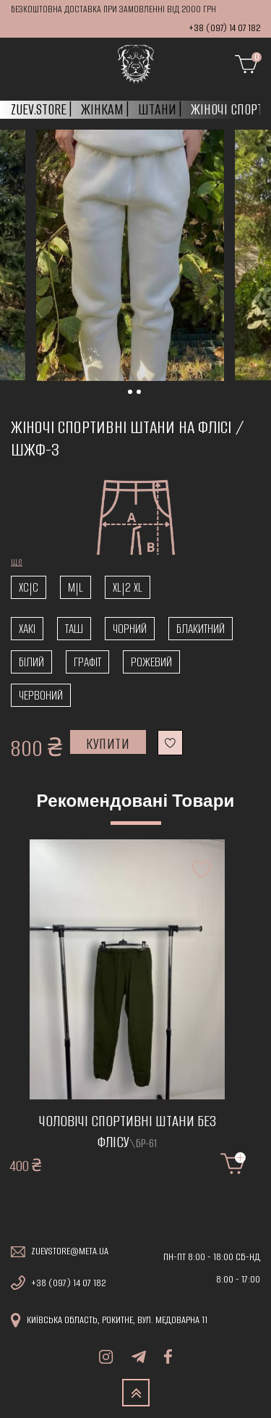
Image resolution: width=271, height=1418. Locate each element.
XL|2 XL (127, 587)
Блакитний (200, 628)
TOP (135, 1392)
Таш (74, 628)
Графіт (87, 662)
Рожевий (151, 662)
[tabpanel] (130, 255)
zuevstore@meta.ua (69, 1251)
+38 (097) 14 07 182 (224, 28)
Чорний (130, 628)
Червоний (41, 695)
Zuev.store (38, 109)
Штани (157, 109)
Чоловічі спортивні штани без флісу (127, 1131)
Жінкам (102, 109)
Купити (108, 743)
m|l (75, 587)
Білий (31, 662)
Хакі (27, 628)
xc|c (28, 587)
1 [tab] (146, 396)
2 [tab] (154, 396)
